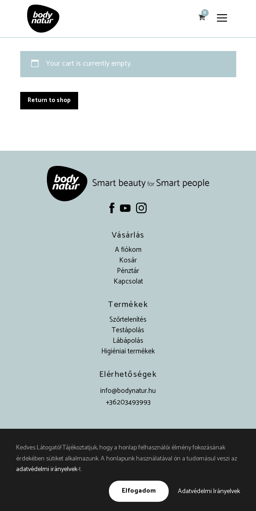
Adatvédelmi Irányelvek (209, 491)
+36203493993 (128, 402)
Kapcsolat (128, 281)
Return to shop (49, 100)
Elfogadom (139, 491)
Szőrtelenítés (128, 319)
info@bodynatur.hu (128, 391)
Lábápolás (128, 340)
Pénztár (128, 271)
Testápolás (128, 330)
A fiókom (128, 249)
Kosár (128, 260)
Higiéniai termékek (128, 351)
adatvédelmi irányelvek (46, 469)
